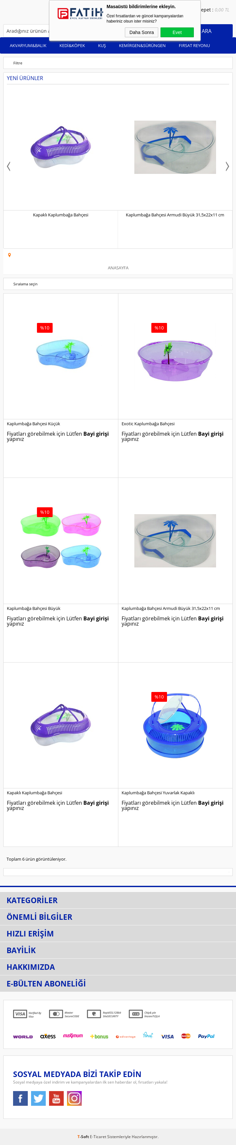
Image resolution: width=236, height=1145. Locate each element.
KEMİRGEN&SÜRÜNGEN (142, 45)
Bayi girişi (96, 433)
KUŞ (102, 45)
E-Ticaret (98, 1136)
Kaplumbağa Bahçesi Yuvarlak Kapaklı (158, 792)
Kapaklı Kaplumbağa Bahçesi (60, 214)
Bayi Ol (177, 15)
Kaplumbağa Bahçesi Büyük (33, 608)
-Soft (83, 1136)
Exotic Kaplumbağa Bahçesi (148, 423)
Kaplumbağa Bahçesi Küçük (33, 423)
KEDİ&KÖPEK (72, 45)
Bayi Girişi (169, 15)
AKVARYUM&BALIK (28, 45)
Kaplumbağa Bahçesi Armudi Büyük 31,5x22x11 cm (175, 214)
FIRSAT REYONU (194, 45)
